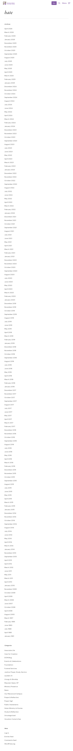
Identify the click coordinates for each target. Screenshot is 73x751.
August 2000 (9, 614)
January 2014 (9, 549)
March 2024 (9, 119)
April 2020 (8, 289)
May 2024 (8, 112)
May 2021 (8, 242)
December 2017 (10, 390)
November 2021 (10, 220)
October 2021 (9, 224)
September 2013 (10, 557)
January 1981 (9, 636)
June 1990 (8, 625)
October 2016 (9, 437)
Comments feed (10, 740)
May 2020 (8, 285)
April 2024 (8, 115)
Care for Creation (10, 654)
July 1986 (7, 629)
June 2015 (8, 491)
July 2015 (8, 488)
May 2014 (8, 538)
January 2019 (9, 343)
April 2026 (8, 29)
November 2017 (10, 394)
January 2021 (9, 256)
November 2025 (10, 47)
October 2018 (9, 354)
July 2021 (8, 235)
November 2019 (10, 307)
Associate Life (9, 650)
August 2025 (9, 58)
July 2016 (8, 448)
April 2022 (8, 202)
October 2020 (9, 267)
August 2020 (9, 275)
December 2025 (10, 43)
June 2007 (8, 604)
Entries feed (8, 737)
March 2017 (8, 423)
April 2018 (8, 376)
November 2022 (10, 177)
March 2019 (8, 336)
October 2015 (9, 477)
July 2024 (8, 105)
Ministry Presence (11, 687)
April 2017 (8, 419)
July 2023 (8, 148)
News (6, 690)
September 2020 (10, 271)
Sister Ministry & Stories (13, 708)
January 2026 (9, 40)
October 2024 (9, 94)
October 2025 (9, 50)
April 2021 (8, 246)
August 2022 (9, 188)
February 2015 (9, 506)
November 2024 (10, 90)
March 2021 (8, 249)
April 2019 (8, 332)
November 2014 (10, 517)
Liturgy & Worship (11, 679)
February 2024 (10, 123)
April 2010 (8, 582)
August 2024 (9, 101)
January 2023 (9, 170)
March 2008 (9, 600)
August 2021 (9, 231)
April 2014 (8, 542)
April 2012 (8, 564)
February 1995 (9, 622)
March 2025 (9, 76)
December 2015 (10, 470)
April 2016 (8, 459)
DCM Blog (8, 658)
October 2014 (9, 520)
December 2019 (10, 303)
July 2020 (8, 278)
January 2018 (9, 387)
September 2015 (10, 481)
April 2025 (8, 72)
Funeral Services (10, 668)
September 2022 (10, 184)
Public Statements (11, 705)
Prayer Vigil (8, 701)
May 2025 (8, 68)
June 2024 (8, 108)
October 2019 (9, 311)
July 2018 (8, 365)
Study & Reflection (11, 712)
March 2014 (8, 546)
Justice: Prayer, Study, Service (15, 672)
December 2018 (10, 347)
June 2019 (8, 325)
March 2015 (8, 502)
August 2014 (9, 528)
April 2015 (8, 499)
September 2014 (10, 524)
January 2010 (9, 585)
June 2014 (8, 535)
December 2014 (10, 513)
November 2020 (10, 264)
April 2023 (8, 159)
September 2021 (10, 228)
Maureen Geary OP (11, 683)
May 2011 (7, 575)
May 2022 (8, 199)
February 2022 (10, 209)
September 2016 (10, 441)
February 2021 (9, 253)
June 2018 (8, 369)
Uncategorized (10, 715)
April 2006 (8, 611)
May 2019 (8, 329)
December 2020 (10, 260)
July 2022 (8, 191)
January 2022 (9, 213)
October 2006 (9, 607)
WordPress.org (9, 744)
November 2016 (10, 434)
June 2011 (8, 571)
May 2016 (8, 455)
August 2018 (9, 361)
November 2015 (10, 473)
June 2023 (8, 152)
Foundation (8, 665)
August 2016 (9, 444)
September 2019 (10, 314)
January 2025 (9, 83)
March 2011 (8, 578)
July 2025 (8, 61)
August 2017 (9, 405)
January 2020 (9, 300)
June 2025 (8, 65)
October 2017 (9, 397)
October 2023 (9, 137)
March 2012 (8, 567)
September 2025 (10, 54)
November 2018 (10, 350)
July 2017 (8, 408)
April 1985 (8, 632)
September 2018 (10, 358)
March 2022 (9, 206)
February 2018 (9, 383)
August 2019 (9, 318)
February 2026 (10, 36)
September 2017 (10, 401)
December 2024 (10, 87)
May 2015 (8, 495)
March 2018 (8, 379)
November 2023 (10, 134)
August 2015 (9, 484)
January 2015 (9, 510)
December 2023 (10, 130)
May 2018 (8, 372)
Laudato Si (8, 676)
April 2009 (8, 596)
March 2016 (8, 463)
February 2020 (10, 296)
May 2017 (8, 416)
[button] (66, 3)
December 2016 (10, 430)
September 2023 (10, 141)
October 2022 (9, 181)
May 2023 (8, 155)
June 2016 (8, 452)
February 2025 (10, 79)
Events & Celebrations (12, 661)
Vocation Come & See (12, 719)
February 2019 (9, 340)
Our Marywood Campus (13, 694)
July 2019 (8, 322)
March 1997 (8, 618)
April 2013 (8, 560)
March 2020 (9, 293)
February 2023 (10, 166)
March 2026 (9, 32)
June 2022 (8, 195)
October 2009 (9, 593)
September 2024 (10, 97)
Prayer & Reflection (11, 697)
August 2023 (9, 144)
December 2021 (10, 217)
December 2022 (10, 173)
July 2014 (8, 531)
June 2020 (8, 282)
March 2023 (9, 162)
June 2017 (8, 412)
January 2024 (9, 126)
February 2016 (9, 466)
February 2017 (9, 426)
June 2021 (8, 238)
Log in (6, 733)
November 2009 (10, 589)
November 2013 (10, 553)
